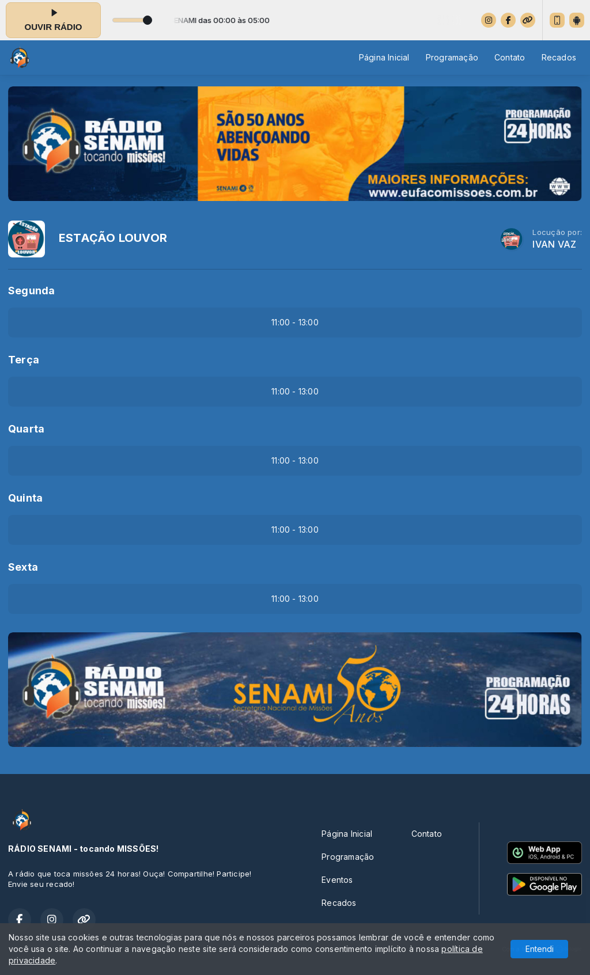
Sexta (23, 567)
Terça (23, 360)
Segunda (31, 290)
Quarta (26, 429)
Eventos (337, 880)
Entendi (539, 949)
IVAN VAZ (554, 244)
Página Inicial (384, 57)
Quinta (25, 498)
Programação (452, 57)
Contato (509, 57)
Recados (559, 57)
